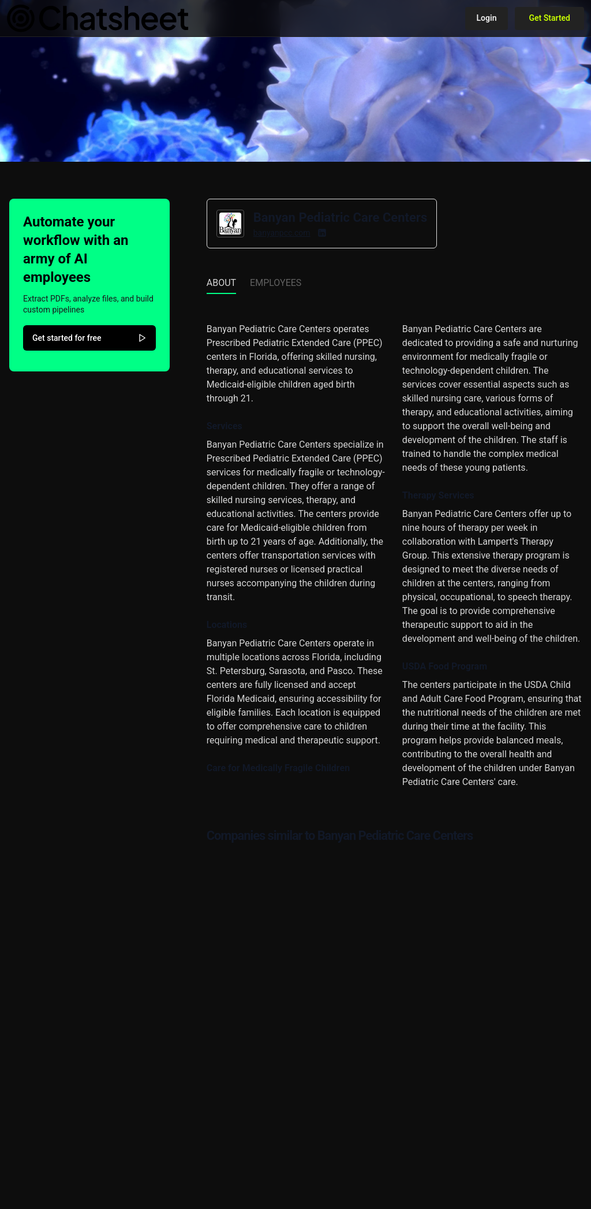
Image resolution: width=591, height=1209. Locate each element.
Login (487, 18)
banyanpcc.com (282, 232)
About (221, 282)
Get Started (549, 18)
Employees (275, 282)
